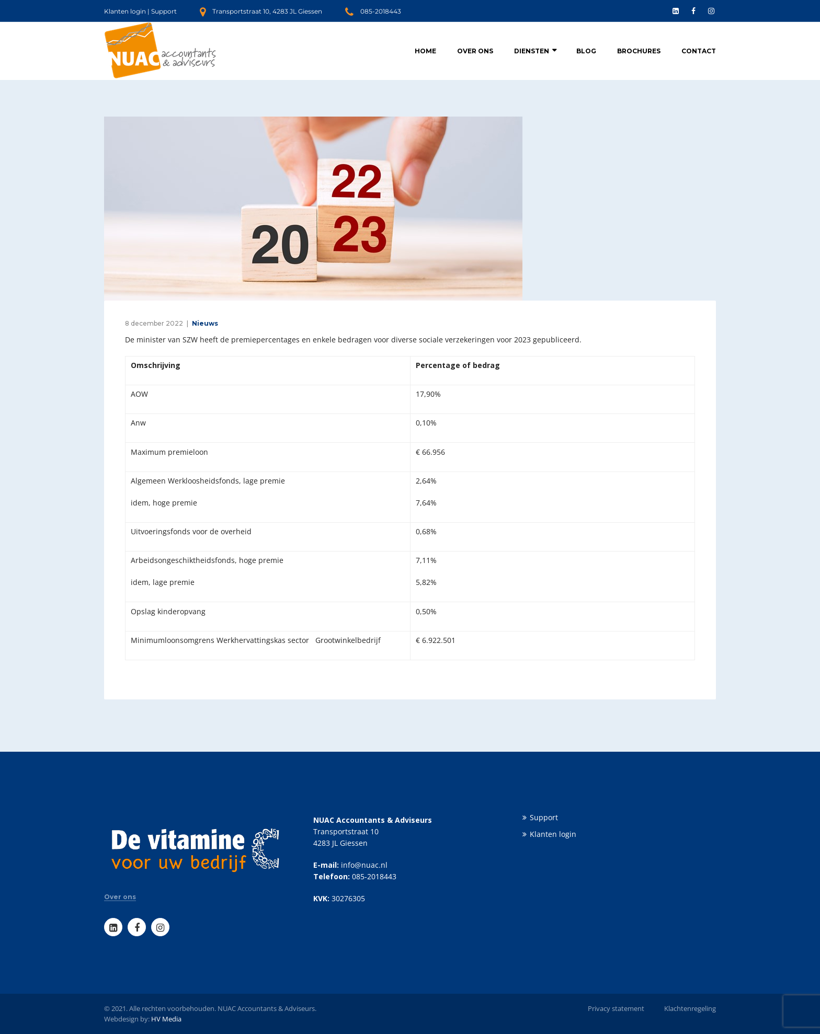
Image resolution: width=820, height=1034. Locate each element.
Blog (586, 51)
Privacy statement (616, 1008)
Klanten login (125, 11)
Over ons (475, 51)
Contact (698, 51)
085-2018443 (380, 11)
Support (164, 11)
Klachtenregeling (690, 1008)
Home (425, 51)
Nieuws (205, 323)
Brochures (638, 51)
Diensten (531, 51)
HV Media (166, 1019)
